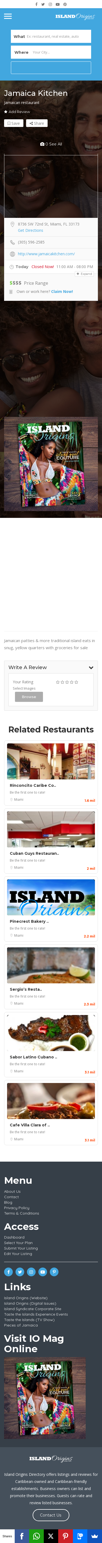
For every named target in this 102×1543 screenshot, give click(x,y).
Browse (29, 697)
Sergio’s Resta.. (26, 989)
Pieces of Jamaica (21, 1325)
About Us (12, 1191)
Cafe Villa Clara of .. (30, 1125)
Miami (18, 799)
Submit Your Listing (21, 1248)
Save (14, 123)
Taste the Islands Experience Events (36, 1314)
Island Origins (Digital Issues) (30, 1303)
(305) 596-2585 (31, 242)
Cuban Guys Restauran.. (34, 853)
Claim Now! (62, 291)
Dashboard (14, 1237)
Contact (11, 1196)
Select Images (24, 688)
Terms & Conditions (21, 1213)
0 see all (51, 144)
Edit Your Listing (18, 1253)
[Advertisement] (51, 359)
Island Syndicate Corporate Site (32, 1308)
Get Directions (30, 230)
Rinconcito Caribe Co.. (33, 785)
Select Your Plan (18, 1242)
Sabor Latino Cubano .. (33, 1057)
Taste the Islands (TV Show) (29, 1319)
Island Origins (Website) (26, 1297)
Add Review (17, 111)
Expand (84, 274)
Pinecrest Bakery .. (29, 921)
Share (37, 123)
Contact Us (50, 1515)
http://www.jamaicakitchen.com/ (46, 253)
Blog (8, 1202)
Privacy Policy (16, 1207)
